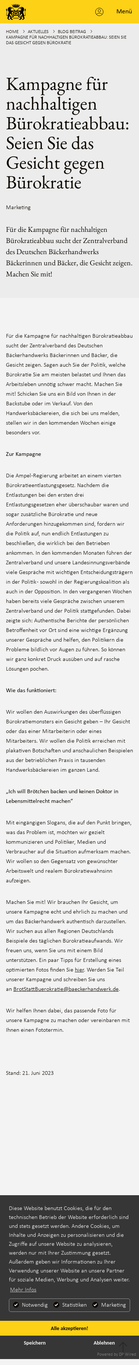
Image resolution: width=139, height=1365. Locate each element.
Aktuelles (38, 31)
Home (12, 31)
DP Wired (127, 1354)
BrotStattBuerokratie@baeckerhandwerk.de (66, 989)
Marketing (18, 208)
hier (79, 970)
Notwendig (30, 1305)
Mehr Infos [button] (23, 1290)
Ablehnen (104, 1342)
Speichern (35, 1342)
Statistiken (70, 1305)
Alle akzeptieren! (69, 1328)
